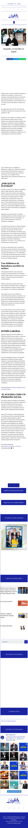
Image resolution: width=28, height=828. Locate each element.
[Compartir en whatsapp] (22, 59)
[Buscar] (26, 641)
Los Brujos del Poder (6, 625)
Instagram (12, 446)
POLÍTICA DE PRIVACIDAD (14, 823)
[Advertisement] (14, 78)
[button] (14, 22)
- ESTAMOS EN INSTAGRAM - (14, 729)
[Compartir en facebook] (9, 59)
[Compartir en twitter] (16, 59)
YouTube (18, 446)
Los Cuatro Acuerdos (6, 601)
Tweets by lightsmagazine (8, 721)
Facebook (5, 446)
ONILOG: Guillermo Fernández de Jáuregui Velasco (7, 615)
